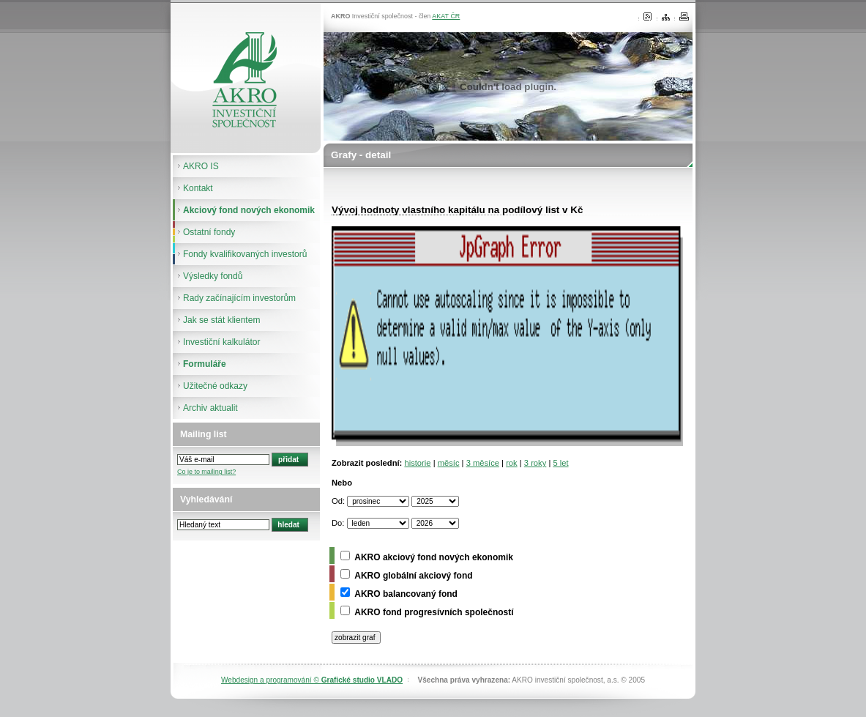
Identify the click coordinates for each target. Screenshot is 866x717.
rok (512, 462)
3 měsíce (482, 462)
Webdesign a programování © (312, 680)
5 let (560, 462)
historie (417, 462)
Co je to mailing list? (206, 471)
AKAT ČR (446, 16)
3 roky (535, 462)
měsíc (449, 462)
